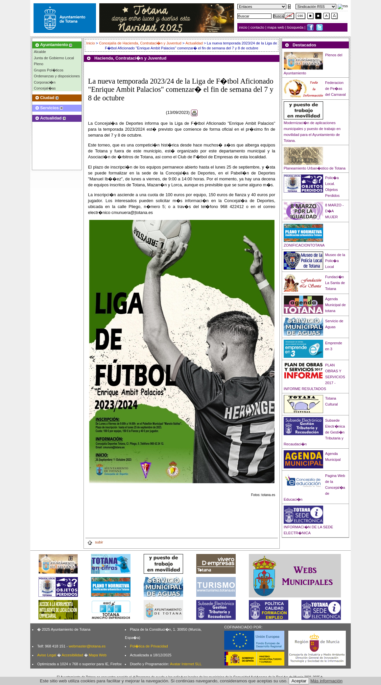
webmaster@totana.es (87, 646)
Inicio (91, 43)
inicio (244, 27)
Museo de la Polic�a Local (335, 261)
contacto (257, 27)
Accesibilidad (72, 655)
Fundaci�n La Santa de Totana (335, 283)
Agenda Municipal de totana (335, 305)
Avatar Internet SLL (186, 664)
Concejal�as (45, 88)
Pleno (38, 64)
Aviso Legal (46, 655)
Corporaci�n (45, 82)
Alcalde (40, 52)
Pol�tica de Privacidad (149, 646)
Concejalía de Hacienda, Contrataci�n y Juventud (140, 43)
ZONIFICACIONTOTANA (304, 245)
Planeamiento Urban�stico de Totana (314, 168)
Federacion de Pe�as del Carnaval (335, 88)
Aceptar (298, 680)
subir (95, 542)
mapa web (276, 27)
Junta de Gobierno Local (54, 58)
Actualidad (193, 43)
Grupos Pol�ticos (48, 70)
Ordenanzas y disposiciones (57, 76)
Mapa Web (98, 655)
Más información (326, 680)
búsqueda (295, 27)
